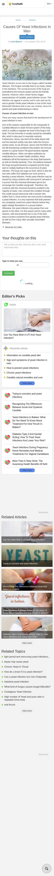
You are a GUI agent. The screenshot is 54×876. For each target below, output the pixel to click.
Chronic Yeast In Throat (16, 667)
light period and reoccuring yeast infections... (27, 656)
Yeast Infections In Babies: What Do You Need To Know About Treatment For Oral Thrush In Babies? (29, 422)
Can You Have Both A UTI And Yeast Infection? (22, 336)
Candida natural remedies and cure (25, 377)
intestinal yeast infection (16, 681)
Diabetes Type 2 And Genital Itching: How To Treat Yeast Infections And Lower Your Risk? (28, 437)
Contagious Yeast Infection (18, 692)
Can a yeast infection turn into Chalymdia (25, 677)
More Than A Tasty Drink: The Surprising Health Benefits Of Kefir (30, 462)
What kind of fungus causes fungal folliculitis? (27, 687)
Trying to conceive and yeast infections (27, 395)
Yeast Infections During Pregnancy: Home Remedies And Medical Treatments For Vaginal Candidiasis (30, 450)
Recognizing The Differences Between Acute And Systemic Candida (27, 407)
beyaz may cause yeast (16, 662)
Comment (8, 273)
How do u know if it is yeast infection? (23, 672)
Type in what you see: (12, 261)
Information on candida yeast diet (24, 355)
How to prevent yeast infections (23, 368)
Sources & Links (13, 227)
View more (27, 383)
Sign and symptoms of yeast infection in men (27, 362)
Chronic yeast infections (19, 372)
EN (49, 4)
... (25, 20)
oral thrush (9, 704)
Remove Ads (43, 512)
